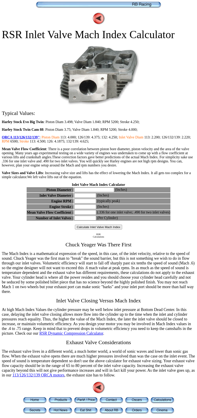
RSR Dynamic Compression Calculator (71, 333)
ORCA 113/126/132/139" (21, 137)
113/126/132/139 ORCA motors (38, 375)
